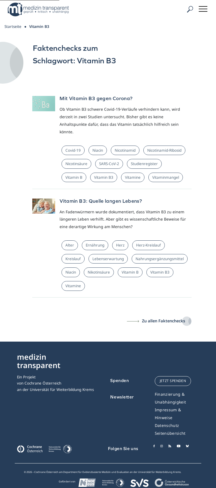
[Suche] (189, 9)
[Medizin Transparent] (40, 9)
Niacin (97, 150)
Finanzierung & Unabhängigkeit (170, 398)
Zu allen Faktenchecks (163, 320)
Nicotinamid (125, 150)
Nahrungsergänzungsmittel (160, 258)
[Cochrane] (30, 448)
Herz (120, 245)
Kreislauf (73, 258)
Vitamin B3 (103, 177)
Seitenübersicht (170, 433)
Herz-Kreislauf (148, 245)
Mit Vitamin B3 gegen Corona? (96, 98)
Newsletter (122, 397)
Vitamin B (73, 177)
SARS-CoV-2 (109, 163)
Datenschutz (167, 425)
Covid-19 (73, 150)
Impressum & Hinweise (168, 413)
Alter (69, 245)
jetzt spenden (173, 380)
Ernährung (95, 245)
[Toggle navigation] (203, 8)
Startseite (12, 26)
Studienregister (144, 163)
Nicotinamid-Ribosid (164, 150)
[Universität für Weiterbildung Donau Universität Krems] (60, 450)
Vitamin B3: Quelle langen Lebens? (101, 201)
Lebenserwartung (108, 258)
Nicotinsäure (76, 163)
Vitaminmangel (165, 177)
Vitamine (133, 177)
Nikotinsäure (99, 272)
